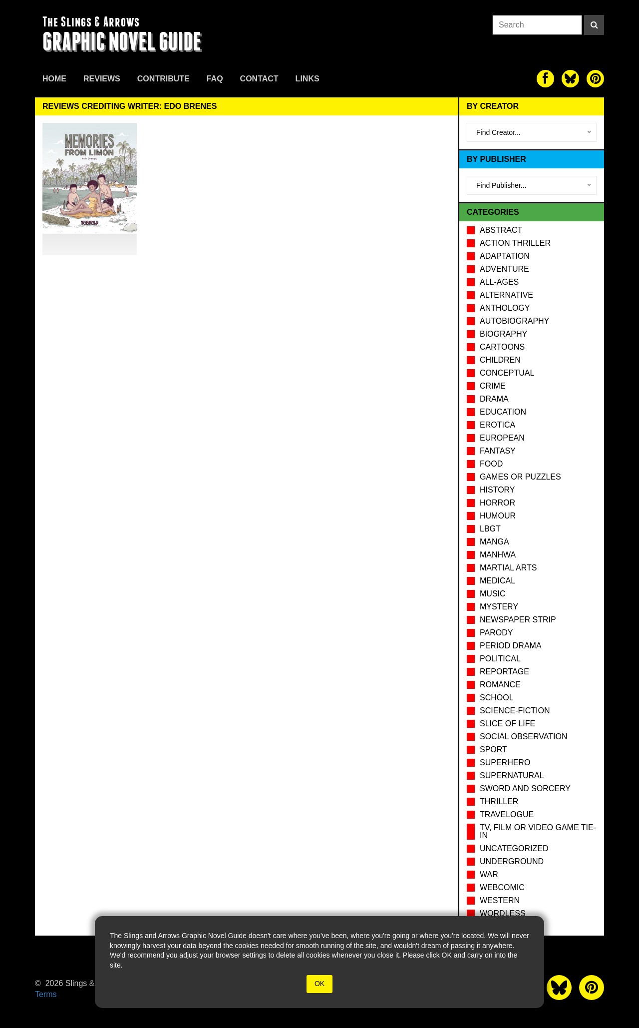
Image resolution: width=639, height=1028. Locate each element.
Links (308, 78)
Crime (493, 386)
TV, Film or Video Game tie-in (538, 831)
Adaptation (505, 256)
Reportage (504, 671)
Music (493, 593)
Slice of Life (507, 723)
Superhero (505, 762)
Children (500, 360)
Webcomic (502, 887)
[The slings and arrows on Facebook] (545, 78)
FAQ (215, 78)
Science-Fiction (515, 710)
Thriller (499, 801)
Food (491, 464)
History (497, 490)
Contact (259, 78)
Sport (493, 749)
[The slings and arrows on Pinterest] (595, 78)
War (489, 874)
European (502, 438)
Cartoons (502, 347)
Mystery (499, 606)
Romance (500, 684)
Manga (494, 541)
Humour (498, 516)
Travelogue (507, 814)
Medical (497, 580)
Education (503, 412)
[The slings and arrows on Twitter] (570, 78)
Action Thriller (515, 243)
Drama (494, 399)
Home (54, 78)
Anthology (505, 308)
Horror (497, 503)
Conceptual (507, 373)
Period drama (511, 645)
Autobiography (514, 321)
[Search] (594, 25)
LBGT (490, 528)
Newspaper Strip (518, 619)
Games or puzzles (520, 477)
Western (500, 900)
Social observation (523, 736)
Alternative (506, 295)
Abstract (501, 230)
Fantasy (498, 451)
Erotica (497, 425)
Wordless (503, 913)
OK (319, 984)
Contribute (163, 78)
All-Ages (499, 282)
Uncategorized (514, 848)
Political (500, 658)
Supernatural (512, 775)
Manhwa (498, 554)
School (497, 697)
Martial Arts (508, 567)
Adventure (504, 269)
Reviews (101, 78)
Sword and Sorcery (525, 788)
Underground (512, 861)
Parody (496, 632)
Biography (503, 334)
